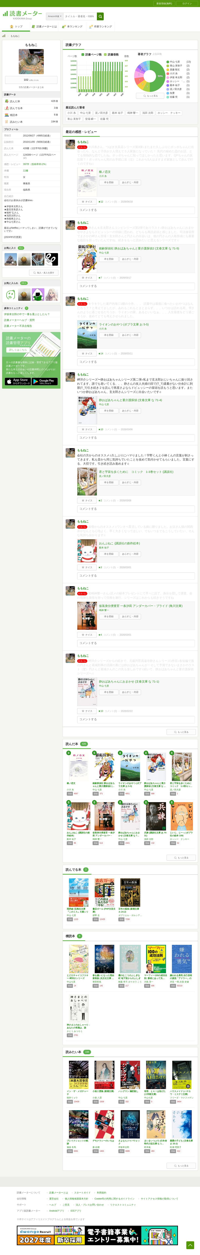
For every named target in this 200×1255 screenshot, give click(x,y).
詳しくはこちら (18, 349)
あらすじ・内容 (130, 182)
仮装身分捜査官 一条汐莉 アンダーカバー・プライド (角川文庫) (141, 605)
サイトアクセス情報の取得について (159, 1199)
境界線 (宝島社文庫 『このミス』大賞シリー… (77, 912)
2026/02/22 (127, 711)
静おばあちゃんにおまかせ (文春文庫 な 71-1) (129, 681)
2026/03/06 (127, 429)
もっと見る (150, 95)
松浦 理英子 (175, 1147)
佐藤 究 (104, 119)
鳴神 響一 (132, 113)
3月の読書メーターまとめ (31, 87)
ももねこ (83, 141)
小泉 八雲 (97, 1097)
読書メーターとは (58, 1192)
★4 (100, 634)
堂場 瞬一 (90, 119)
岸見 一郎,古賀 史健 (179, 982)
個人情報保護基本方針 (76, 1199)
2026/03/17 (125, 278)
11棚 (25, 170)
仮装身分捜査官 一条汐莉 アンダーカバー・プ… (104, 835)
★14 (100, 353)
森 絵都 (96, 1147)
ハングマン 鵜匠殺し (128, 1091)
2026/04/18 (127, 202)
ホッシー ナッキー (169, 113)
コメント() (111, 202)
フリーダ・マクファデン (182, 1097)
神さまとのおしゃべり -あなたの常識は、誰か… (78, 1028)
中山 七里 (85, 113)
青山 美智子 (74, 119)
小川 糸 (71, 113)
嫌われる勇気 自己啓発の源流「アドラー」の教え (181, 978)
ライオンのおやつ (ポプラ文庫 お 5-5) (124, 324)
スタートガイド (82, 1192)
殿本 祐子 (117, 113)
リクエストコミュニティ (123, 1205)
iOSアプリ (76, 1211)
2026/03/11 (127, 353)
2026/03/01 (125, 567)
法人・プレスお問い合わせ (90, 1205)
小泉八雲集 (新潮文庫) (103, 1091)
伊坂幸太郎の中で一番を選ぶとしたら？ (27, 314)
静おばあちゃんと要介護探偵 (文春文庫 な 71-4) (130, 400)
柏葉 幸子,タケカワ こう (130, 982)
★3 (100, 567)
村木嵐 (147, 1147)
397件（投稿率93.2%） (35, 164)
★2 (100, 500)
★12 (100, 201)
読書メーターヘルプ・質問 (19, 320)
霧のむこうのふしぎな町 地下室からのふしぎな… (129, 978)
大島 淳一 (148, 982)
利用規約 (101, 1192)
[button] (100, 16)
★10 (100, 429)
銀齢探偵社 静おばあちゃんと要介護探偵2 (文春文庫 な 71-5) (139, 248)
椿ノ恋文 (105, 171)
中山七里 (71, 982)
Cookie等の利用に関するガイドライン (115, 1199)
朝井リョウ (72, 1097)
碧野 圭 (96, 915)
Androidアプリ (56, 1211)
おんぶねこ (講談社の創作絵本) (119, 543)
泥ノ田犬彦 (101, 113)
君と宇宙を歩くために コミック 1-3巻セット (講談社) (136, 471)
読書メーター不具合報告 (18, 325)
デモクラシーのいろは (103, 1140)
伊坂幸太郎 (123, 1147)
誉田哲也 (97, 982)
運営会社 (54, 1199)
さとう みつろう (74, 1031)
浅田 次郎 (147, 113)
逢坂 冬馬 (71, 1147)
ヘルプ (52, 1205)
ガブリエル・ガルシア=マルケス (130, 915)
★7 (100, 277)
